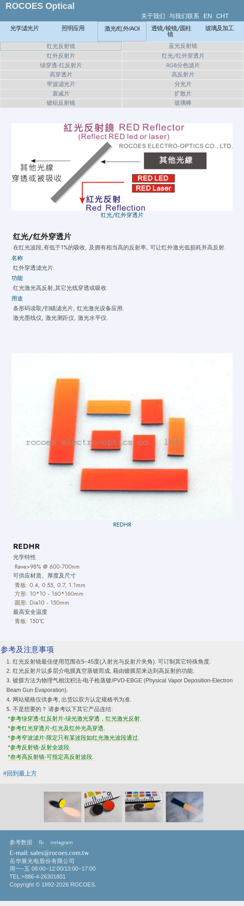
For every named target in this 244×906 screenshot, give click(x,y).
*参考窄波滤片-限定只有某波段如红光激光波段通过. (73, 738)
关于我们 (153, 15)
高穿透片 (61, 74)
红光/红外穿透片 (183, 56)
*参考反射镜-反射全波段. (39, 747)
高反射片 (183, 74)
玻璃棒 (183, 103)
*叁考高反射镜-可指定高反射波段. (51, 757)
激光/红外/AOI (122, 28)
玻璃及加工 (219, 28)
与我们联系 (184, 15)
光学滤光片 (24, 28)
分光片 (183, 84)
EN (207, 15)
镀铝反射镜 (61, 103)
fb (41, 842)
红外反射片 (61, 56)
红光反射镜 (61, 46)
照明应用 (73, 28)
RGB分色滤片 (183, 65)
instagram (61, 842)
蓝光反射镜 (183, 46)
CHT (222, 15)
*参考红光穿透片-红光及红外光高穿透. (56, 728)
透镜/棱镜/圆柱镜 (171, 31)
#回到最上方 (20, 773)
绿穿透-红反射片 (61, 65)
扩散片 (183, 94)
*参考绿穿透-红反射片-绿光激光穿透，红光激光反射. (74, 718)
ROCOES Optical (40, 6)
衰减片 (61, 94)
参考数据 (21, 842)
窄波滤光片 (61, 84)
